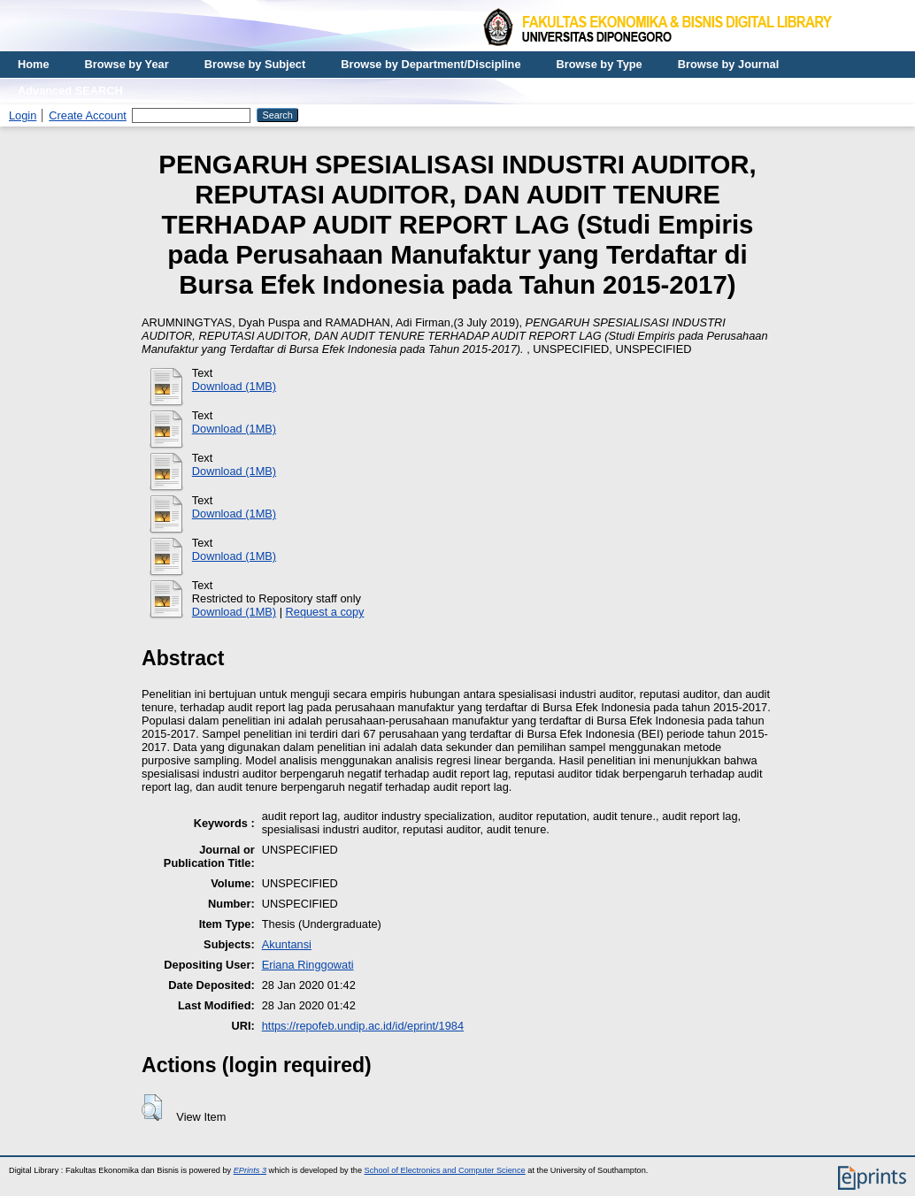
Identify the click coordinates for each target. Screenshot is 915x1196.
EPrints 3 (250, 1170)
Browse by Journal (729, 64)
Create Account (88, 115)
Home (34, 64)
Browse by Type (599, 64)
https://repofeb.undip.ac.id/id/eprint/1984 (363, 1025)
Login (22, 115)
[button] (152, 1107)
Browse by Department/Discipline (430, 64)
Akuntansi (286, 944)
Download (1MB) (234, 386)
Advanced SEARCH (70, 90)
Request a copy (325, 611)
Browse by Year (127, 64)
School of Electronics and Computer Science (445, 1170)
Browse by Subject (255, 64)
